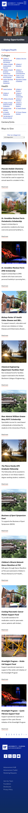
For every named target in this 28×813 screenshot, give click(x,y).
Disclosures (7, 787)
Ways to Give (7, 128)
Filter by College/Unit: (14, 135)
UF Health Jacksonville (6, 113)
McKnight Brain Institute (7, 109)
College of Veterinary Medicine (19, 104)
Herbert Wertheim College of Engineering (8, 81)
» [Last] (26, 734)
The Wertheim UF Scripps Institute (8, 117)
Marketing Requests (10, 773)
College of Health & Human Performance (8, 71)
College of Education (19, 65)
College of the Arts (21, 58)
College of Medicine (6, 94)
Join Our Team (8, 781)
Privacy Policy (8, 789)
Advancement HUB (9, 767)
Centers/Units (7, 122)
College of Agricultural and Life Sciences (7, 60)
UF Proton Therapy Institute (21, 113)
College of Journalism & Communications (20, 71)
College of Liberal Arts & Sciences (8, 76)
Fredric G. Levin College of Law (20, 76)
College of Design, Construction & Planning (8, 66)
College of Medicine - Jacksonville (19, 94)
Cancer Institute (7, 89)
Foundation (7, 784)
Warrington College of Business (21, 80)
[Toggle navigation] (25, 3)
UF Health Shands (21, 108)
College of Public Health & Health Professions (7, 104)
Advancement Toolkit (10, 770)
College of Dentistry (19, 90)
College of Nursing (8, 99)
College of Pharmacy (19, 99)
